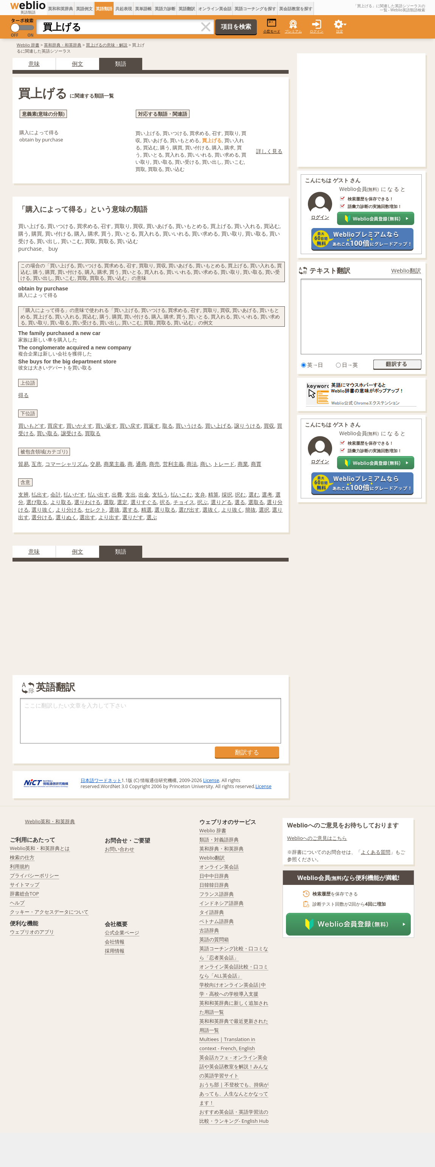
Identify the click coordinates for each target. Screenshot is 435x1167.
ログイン (316, 31)
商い (205, 463)
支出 (130, 494)
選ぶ (151, 517)
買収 (269, 425)
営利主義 (173, 463)
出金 (143, 494)
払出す (39, 494)
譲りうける (247, 425)
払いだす (74, 494)
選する (130, 509)
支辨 (23, 494)
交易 (95, 463)
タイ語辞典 (211, 912)
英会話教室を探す (295, 8)
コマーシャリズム (66, 463)
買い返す (106, 425)
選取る (256, 502)
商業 (243, 463)
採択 (227, 494)
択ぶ (202, 502)
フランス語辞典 (216, 894)
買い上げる (218, 425)
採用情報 (114, 950)
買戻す (55, 425)
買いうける (189, 425)
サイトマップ (24, 884)
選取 (109, 502)
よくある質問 (375, 852)
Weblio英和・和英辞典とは (40, 848)
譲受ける (71, 433)
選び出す (189, 509)
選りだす (132, 517)
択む (240, 494)
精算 (213, 494)
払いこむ (181, 494)
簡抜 (250, 509)
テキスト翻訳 (329, 270)
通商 (141, 463)
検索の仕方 (22, 857)
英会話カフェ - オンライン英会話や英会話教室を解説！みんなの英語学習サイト (233, 1066)
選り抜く (42, 509)
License (211, 780)
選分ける (42, 517)
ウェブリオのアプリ (32, 931)
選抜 (114, 509)
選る (240, 502)
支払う (160, 494)
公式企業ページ (122, 932)
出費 (117, 494)
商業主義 (114, 463)
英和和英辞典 (60, 8)
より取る (60, 502)
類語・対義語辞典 (219, 839)
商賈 (256, 463)
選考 (267, 494)
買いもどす (31, 425)
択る (165, 502)
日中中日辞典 (214, 875)
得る (23, 395)
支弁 (200, 494)
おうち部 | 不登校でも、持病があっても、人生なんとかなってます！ (234, 1093)
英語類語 (104, 8)
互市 (36, 463)
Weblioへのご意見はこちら (317, 838)
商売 (154, 463)
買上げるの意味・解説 (106, 45)
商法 (191, 463)
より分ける (69, 509)
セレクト (95, 509)
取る (167, 425)
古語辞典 (209, 930)
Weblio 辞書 (28, 45)
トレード (224, 463)
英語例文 (84, 8)
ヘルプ (17, 902)
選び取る (36, 502)
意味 (34, 63)
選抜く (210, 509)
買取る (93, 433)
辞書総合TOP (24, 893)
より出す (109, 517)
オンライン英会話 (214, 8)
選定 (122, 502)
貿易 (23, 463)
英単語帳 (143, 8)
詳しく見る (269, 151)
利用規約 (20, 866)
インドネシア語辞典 (221, 903)
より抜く (231, 509)
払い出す (98, 494)
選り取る (165, 509)
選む (254, 494)
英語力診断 (165, 8)
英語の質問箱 (214, 939)
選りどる (221, 502)
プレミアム (293, 31)
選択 (264, 509)
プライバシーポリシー (34, 875)
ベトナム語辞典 (216, 921)
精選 (146, 509)
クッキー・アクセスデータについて (49, 911)
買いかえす (79, 425)
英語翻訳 (187, 8)
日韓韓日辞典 (214, 884)
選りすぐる (143, 502)
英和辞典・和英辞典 (62, 45)
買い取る (47, 433)
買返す (151, 425)
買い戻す (130, 425)
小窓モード (271, 26)
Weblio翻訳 (406, 270)
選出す (87, 517)
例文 (77, 63)
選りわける (87, 502)
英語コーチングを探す (255, 8)
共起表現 (123, 8)
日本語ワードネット (101, 780)
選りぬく (66, 517)
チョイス (183, 502)
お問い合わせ (119, 849)
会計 (55, 494)
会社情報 (114, 941)
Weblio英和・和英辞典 (50, 821)
